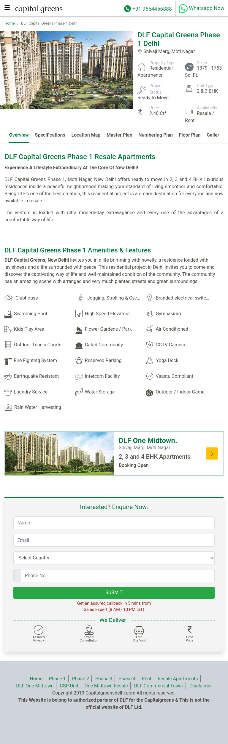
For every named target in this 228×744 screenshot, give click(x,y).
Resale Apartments (178, 678)
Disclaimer (200, 686)
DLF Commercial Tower (158, 686)
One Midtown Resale (106, 686)
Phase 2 (80, 678)
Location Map (86, 135)
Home (9, 23)
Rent (146, 678)
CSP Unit (69, 686)
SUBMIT (113, 592)
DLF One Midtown (34, 686)
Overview (19, 135)
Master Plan (119, 135)
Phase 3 (103, 678)
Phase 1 (57, 678)
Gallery (214, 135)
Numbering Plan (155, 135)
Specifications (50, 135)
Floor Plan (190, 135)
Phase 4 (126, 678)
